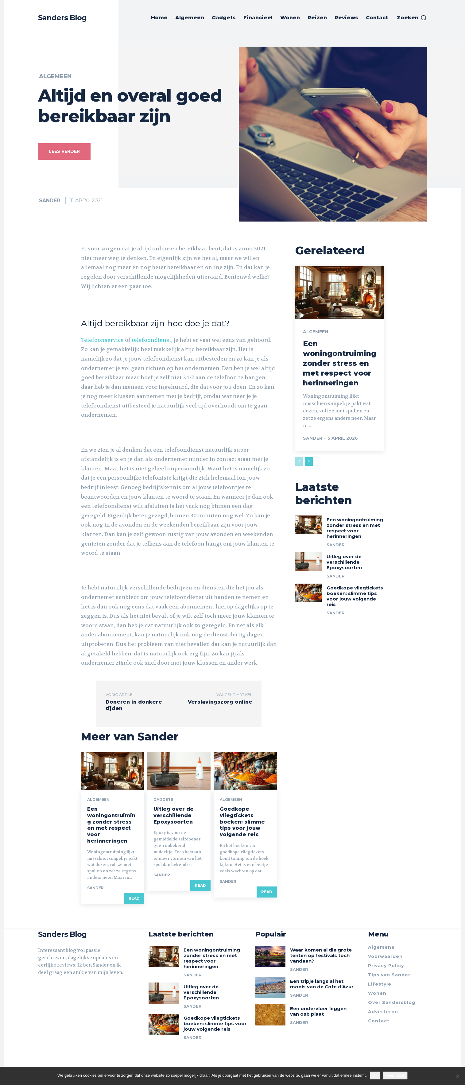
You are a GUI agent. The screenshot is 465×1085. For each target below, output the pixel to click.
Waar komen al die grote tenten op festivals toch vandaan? (321, 955)
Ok (375, 1075)
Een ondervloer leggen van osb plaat (318, 1011)
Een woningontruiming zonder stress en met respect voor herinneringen (111, 825)
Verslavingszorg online (220, 702)
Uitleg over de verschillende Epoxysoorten (173, 815)
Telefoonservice (102, 340)
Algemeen (55, 76)
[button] (412, 17)
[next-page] (309, 460)
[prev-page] (299, 460)
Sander (49, 200)
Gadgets (163, 799)
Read (134, 898)
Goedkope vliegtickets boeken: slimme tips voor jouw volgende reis (242, 821)
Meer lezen (395, 1075)
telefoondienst (151, 340)
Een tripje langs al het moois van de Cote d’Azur (322, 984)
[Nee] (457, 1076)
